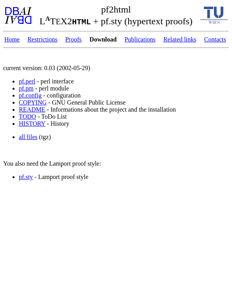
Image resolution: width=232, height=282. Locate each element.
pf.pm (26, 88)
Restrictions (42, 39)
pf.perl (27, 81)
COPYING (33, 102)
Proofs (73, 39)
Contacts (215, 39)
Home (12, 39)
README (32, 109)
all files (28, 137)
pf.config (30, 95)
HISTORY (32, 123)
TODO (27, 116)
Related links (179, 39)
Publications (140, 39)
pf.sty (26, 177)
